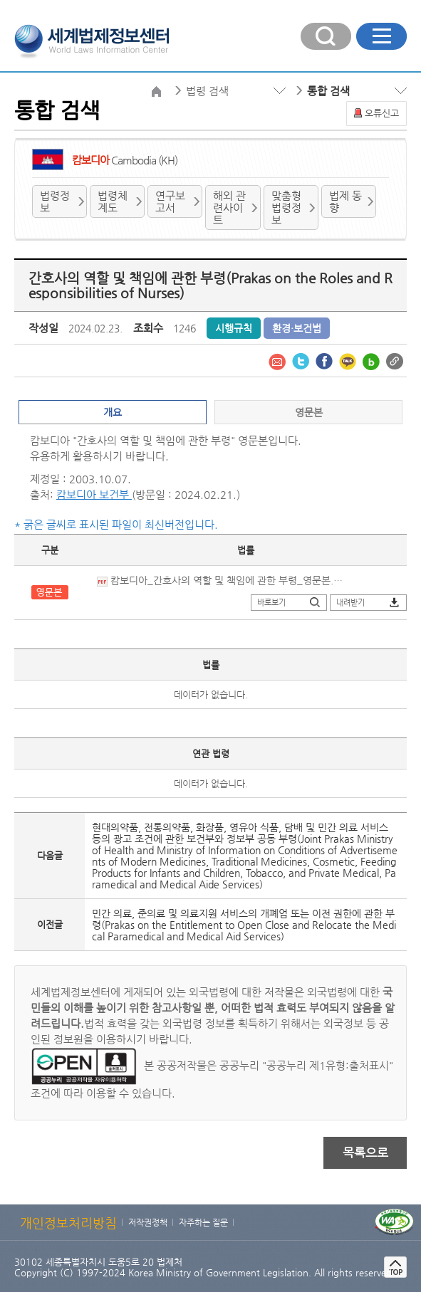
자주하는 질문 (203, 1222)
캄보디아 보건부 (94, 494)
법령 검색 (207, 91)
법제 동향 (345, 201)
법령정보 (55, 201)
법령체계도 (113, 201)
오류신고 (382, 112)
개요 (112, 412)
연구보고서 (170, 201)
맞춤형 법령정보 (286, 207)
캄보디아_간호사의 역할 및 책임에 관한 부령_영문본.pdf (221, 580)
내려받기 (350, 602)
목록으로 (365, 1152)
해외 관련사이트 (229, 207)
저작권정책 (147, 1222)
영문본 (309, 412)
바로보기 (271, 602)
